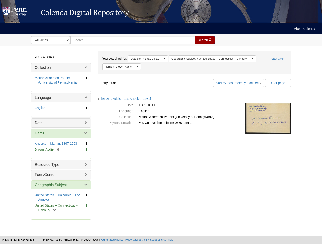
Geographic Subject (51, 185)
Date (39, 123)
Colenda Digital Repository (19, 12)
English (40, 108)
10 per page (278, 83)
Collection (43, 67)
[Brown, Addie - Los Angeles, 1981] (126, 98)
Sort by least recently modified (238, 83)
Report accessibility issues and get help (149, 239)
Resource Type (47, 165)
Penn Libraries (18, 239)
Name (40, 133)
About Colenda (304, 29)
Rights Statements (112, 239)
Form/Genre (44, 175)
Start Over (277, 58)
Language (43, 98)
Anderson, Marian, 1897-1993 (56, 143)
